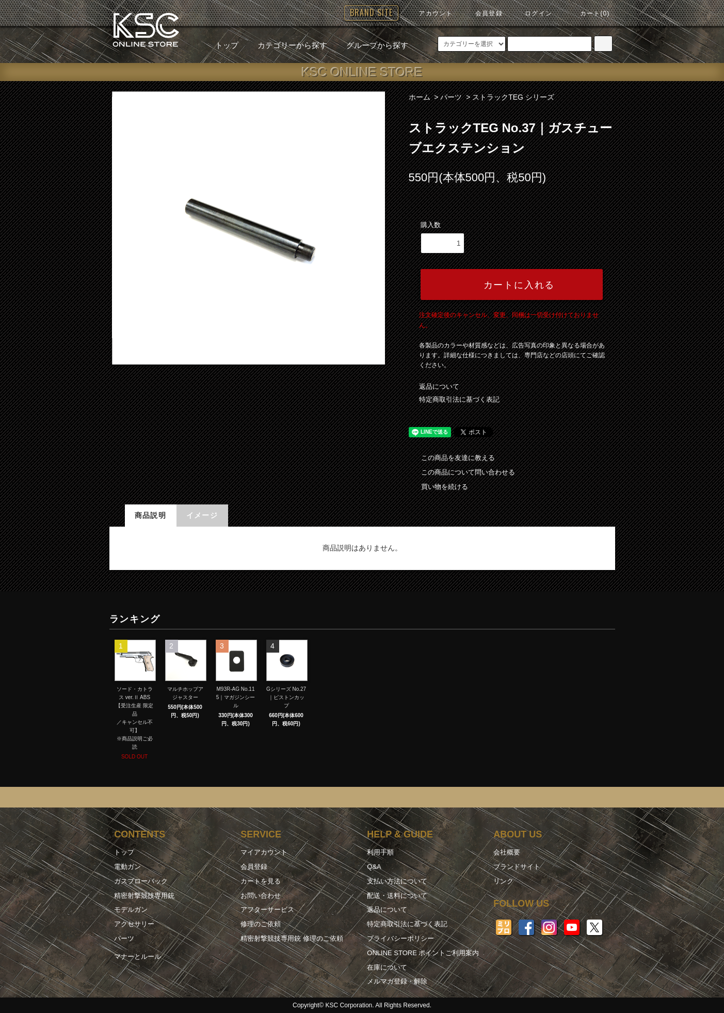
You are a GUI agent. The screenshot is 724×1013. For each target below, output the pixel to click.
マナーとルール (137, 956)
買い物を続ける (438, 486)
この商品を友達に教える (452, 458)
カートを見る (260, 881)
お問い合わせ (260, 895)
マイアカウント (263, 852)
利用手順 (380, 852)
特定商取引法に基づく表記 (459, 399)
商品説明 (151, 515)
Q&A (374, 866)
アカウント (429, 13)
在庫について (387, 967)
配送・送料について (397, 895)
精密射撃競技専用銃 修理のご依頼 (291, 938)
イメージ (202, 515)
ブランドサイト (516, 866)
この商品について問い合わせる (462, 472)
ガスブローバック (141, 881)
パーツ (451, 97)
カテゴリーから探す (286, 45)
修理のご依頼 (260, 924)
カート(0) (589, 13)
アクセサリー (134, 924)
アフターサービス (267, 909)
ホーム (419, 97)
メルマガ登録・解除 (397, 981)
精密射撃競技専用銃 (144, 895)
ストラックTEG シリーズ (513, 97)
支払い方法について (397, 881)
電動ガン (127, 866)
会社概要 (506, 852)
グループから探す (371, 45)
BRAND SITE (371, 12)
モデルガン (131, 909)
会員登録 (483, 13)
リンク (503, 881)
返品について (439, 386)
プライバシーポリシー (400, 938)
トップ (226, 45)
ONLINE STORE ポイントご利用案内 (423, 953)
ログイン (532, 13)
